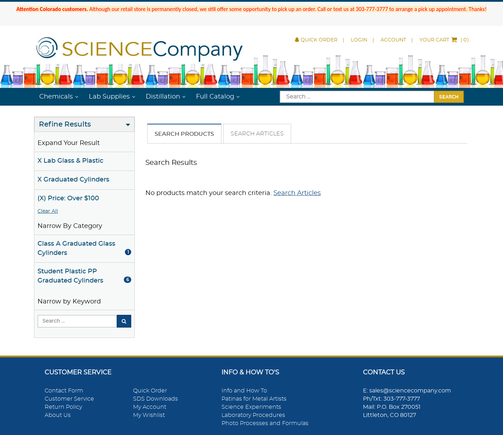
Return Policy (63, 407)
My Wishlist (149, 415)
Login (359, 40)
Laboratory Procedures (253, 415)
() (444, 40)
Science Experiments (251, 407)
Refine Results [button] (65, 124)
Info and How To (244, 391)
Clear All (47, 211)
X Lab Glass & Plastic (70, 161)
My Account (149, 407)
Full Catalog (215, 97)
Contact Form (64, 391)
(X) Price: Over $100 (68, 198)
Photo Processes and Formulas (264, 423)
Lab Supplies (109, 97)
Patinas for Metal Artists (254, 399)
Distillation (163, 97)
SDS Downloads (155, 399)
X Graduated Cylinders (73, 180)
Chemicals (56, 97)
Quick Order (316, 40)
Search (449, 96)
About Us (58, 415)
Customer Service (69, 399)
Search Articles (257, 133)
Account (393, 40)
